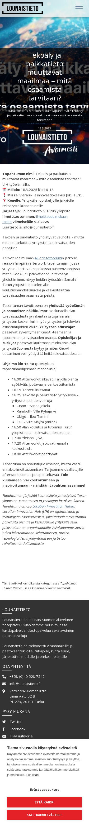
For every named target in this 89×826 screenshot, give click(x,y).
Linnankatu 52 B (22, 696)
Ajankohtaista (39, 111)
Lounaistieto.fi (16, 111)
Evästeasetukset (44, 790)
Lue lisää (32, 775)
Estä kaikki (44, 802)
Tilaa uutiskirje (21, 736)
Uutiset (7, 588)
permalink (63, 588)
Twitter (15, 721)
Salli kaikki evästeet (44, 815)
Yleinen (17, 588)
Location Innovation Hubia (53, 506)
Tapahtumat (60, 111)
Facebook (17, 728)
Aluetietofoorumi (48, 258)
